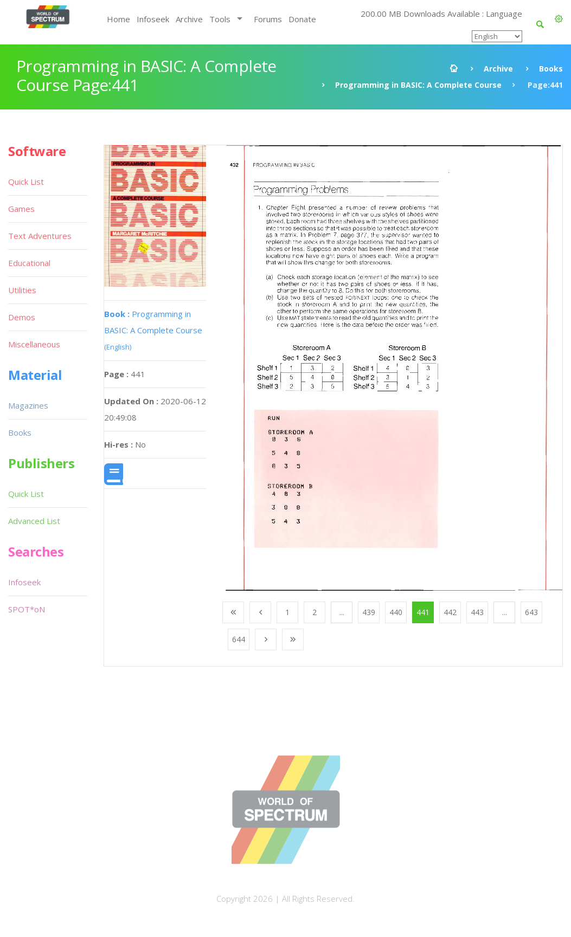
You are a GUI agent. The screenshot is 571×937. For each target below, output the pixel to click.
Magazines (28, 405)
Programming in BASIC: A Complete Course (418, 85)
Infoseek (153, 19)
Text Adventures (40, 235)
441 (422, 612)
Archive (189, 19)
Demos (21, 317)
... (341, 612)
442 (450, 612)
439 (368, 612)
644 (238, 639)
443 (477, 612)
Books (551, 68)
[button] (559, 19)
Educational (29, 262)
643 (531, 612)
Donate (302, 19)
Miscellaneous (34, 344)
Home (118, 19)
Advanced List (34, 520)
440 (395, 612)
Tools (219, 19)
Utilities (22, 290)
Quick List (26, 181)
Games (21, 208)
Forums (268, 19)
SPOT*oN (26, 609)
